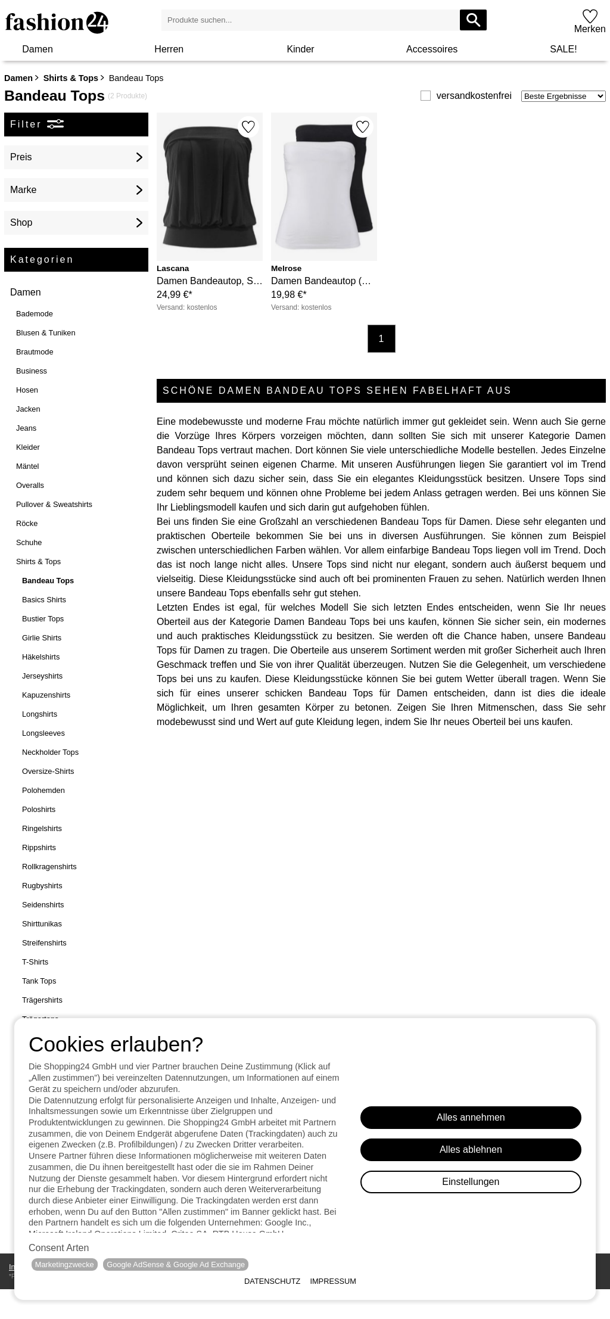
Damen (37, 49)
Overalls (30, 485)
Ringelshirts (42, 828)
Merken (590, 29)
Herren (168, 49)
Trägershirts (42, 1000)
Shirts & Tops (70, 78)
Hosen (27, 389)
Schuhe (29, 542)
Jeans (26, 428)
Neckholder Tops (50, 752)
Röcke (27, 523)
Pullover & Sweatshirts (54, 504)
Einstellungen (470, 1182)
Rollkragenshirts (49, 866)
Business (31, 370)
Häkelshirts (41, 656)
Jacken (28, 409)
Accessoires (432, 49)
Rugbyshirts (42, 885)
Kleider (28, 447)
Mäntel (27, 466)
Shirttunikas (42, 923)
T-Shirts (35, 961)
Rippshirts (39, 847)
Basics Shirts (44, 599)
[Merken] (248, 127)
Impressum (333, 1281)
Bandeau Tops (48, 580)
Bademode (34, 313)
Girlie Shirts (41, 637)
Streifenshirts (44, 942)
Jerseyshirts (42, 675)
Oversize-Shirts (48, 771)
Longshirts (39, 714)
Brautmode (35, 351)
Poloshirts (38, 809)
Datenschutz (272, 1281)
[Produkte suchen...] (473, 20)
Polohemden (43, 790)
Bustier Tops (43, 618)
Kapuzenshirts (46, 694)
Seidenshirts (43, 904)
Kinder (300, 49)
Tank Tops (39, 980)
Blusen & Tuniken (46, 332)
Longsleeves (43, 733)
